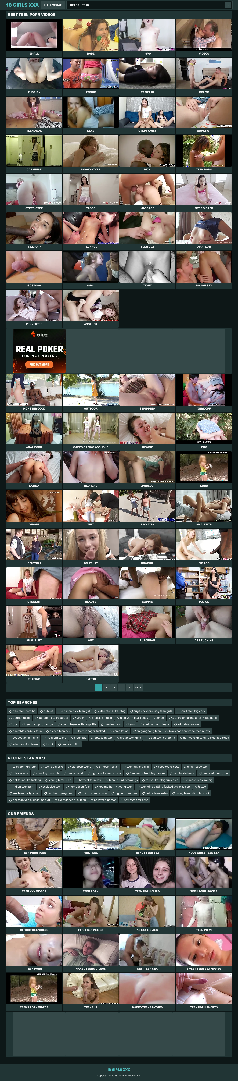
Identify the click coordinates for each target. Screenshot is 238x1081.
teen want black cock (134, 717)
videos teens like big (199, 780)
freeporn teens (56, 737)
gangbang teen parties (53, 717)
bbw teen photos (105, 800)
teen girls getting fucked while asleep (165, 786)
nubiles (48, 711)
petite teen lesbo (157, 793)
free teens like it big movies (147, 773)
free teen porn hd (24, 711)
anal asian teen (102, 717)
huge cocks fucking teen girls (153, 711)
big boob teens (81, 766)
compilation (120, 731)
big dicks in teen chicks (106, 773)
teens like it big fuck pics (162, 780)
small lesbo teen (197, 766)
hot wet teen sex (90, 780)
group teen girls (130, 737)
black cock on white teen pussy (189, 731)
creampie (80, 737)
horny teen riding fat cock (193, 793)
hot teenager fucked (91, 731)
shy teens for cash (136, 800)
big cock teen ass (126, 793)
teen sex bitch (71, 744)
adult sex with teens (156, 724)
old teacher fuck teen (72, 800)
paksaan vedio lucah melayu (31, 800)
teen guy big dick (138, 766)
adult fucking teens (25, 744)
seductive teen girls (26, 737)
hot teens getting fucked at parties (206, 737)
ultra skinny (20, 773)
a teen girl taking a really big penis (194, 717)
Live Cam (56, 5)
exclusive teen (52, 786)
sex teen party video (26, 793)
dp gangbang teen (148, 731)
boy (15, 724)
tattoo (202, 786)
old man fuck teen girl (75, 711)
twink (49, 744)
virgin (80, 717)
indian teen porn (23, 786)
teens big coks (54, 766)
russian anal (75, 773)
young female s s (60, 780)
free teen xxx (113, 724)
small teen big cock (192, 711)
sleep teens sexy (168, 766)
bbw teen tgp (103, 737)
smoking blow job (47, 773)
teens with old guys (215, 773)
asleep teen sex (60, 731)
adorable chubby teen (27, 731)
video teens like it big (111, 711)
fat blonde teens (184, 773)
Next (138, 687)
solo (132, 724)
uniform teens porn (94, 793)
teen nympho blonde (39, 724)
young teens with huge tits (78, 724)
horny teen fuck (80, 786)
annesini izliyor (109, 766)
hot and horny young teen (115, 786)
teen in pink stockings (123, 780)
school (160, 717)
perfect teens (21, 717)
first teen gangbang (61, 793)
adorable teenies (188, 724)
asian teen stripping (162, 737)
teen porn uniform (25, 766)
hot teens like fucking (27, 780)
